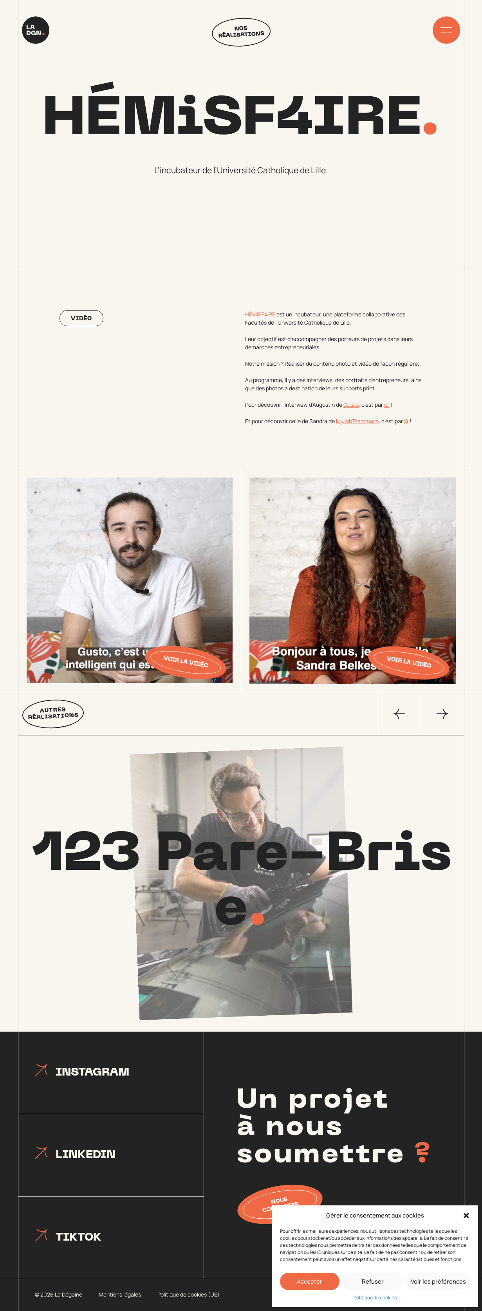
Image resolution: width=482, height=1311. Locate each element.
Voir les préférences (438, 1281)
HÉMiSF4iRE (260, 314)
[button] (466, 1215)
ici (387, 404)
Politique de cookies (375, 1297)
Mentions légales (120, 1294)
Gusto (351, 404)
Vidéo (81, 318)
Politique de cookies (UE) (188, 1294)
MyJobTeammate (357, 421)
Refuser (373, 1281)
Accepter (309, 1281)
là (406, 421)
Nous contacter (280, 1205)
